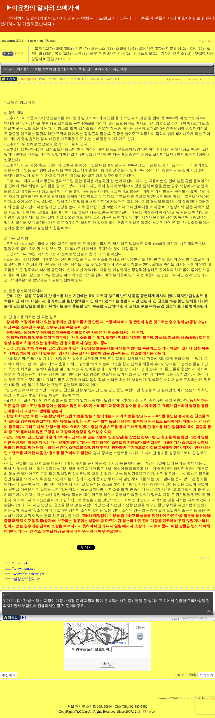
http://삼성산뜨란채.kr (22, 579)
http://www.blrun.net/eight (24, 574)
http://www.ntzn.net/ (20, 568)
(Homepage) (27, 79)
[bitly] (208, 611)
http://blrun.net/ (16, 563)
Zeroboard (188, 698)
